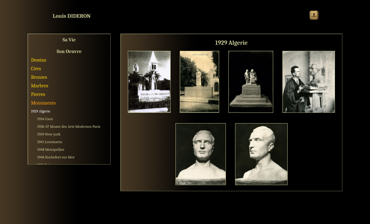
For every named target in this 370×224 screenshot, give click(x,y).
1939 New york (49, 134)
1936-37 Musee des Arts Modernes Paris (68, 126)
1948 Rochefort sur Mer (56, 157)
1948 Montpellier (50, 149)
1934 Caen (45, 118)
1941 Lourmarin (49, 141)
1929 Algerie (40, 111)
